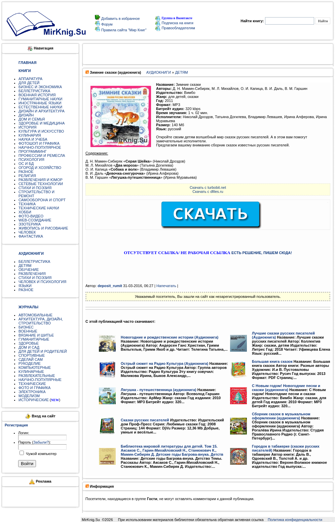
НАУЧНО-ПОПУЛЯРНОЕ (39, 147)
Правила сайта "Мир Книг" (123, 30)
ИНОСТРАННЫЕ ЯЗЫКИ (39, 103)
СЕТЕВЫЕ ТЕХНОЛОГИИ (40, 184)
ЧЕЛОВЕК (27, 232)
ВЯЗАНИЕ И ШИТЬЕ (36, 335)
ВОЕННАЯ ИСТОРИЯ (37, 95)
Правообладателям (175, 28)
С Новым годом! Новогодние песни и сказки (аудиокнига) (286, 388)
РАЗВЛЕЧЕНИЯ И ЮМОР (40, 180)
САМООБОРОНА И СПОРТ (42, 200)
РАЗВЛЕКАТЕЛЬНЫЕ (36, 376)
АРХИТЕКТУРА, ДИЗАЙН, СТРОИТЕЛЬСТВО (40, 321)
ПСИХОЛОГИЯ (31, 160)
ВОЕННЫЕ (27, 331)
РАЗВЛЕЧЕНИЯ (32, 274)
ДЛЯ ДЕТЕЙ (28, 83)
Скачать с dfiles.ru (207, 191)
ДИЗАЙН (26, 115)
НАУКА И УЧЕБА (32, 139)
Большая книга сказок (272, 361)
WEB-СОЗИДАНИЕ (34, 220)
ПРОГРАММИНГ (32, 151)
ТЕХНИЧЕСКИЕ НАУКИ (38, 208)
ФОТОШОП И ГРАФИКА (39, 143)
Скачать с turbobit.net (208, 187)
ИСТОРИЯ (27, 127)
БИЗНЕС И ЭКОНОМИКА (40, 87)
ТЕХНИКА (27, 204)
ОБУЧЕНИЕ (28, 270)
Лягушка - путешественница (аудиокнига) (158, 390)
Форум (106, 24)
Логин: (23, 433)
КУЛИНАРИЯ (29, 135)
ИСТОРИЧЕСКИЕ (33, 400)
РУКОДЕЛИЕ (29, 363)
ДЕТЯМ (24, 266)
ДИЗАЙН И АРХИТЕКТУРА (41, 111)
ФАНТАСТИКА (30, 236)
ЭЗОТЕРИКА (29, 224)
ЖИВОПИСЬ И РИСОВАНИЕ (43, 228)
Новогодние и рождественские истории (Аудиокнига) (169, 337)
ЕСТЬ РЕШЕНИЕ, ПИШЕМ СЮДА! (261, 253)
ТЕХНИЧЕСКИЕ (32, 384)
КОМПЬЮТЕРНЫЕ (34, 368)
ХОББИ (24, 212)
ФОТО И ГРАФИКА (34, 388)
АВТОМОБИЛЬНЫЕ (35, 315)
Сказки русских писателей (145, 420)
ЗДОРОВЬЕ (28, 343)
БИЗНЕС (26, 327)
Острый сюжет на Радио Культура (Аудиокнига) (164, 363)
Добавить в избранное (120, 18)
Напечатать (166, 286)
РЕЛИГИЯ (27, 176)
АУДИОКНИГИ (158, 72)
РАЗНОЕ (25, 172)
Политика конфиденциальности (295, 520)
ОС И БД (26, 164)
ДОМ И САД (28, 347)
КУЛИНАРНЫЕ (31, 372)
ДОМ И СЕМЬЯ (31, 119)
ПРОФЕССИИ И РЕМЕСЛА (41, 155)
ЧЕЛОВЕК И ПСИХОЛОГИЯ (42, 282)
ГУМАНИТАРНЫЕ (33, 339)
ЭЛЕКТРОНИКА (31, 392)
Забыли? (41, 442)
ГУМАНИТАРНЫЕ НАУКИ (40, 99)
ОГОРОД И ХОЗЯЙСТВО (39, 168)
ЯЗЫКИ (25, 286)
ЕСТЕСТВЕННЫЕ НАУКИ (40, 107)
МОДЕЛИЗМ (29, 396)
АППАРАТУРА (30, 79)
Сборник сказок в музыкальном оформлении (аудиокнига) (281, 416)
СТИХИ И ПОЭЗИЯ (34, 188)
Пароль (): (34, 442)
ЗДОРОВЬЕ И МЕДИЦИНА (41, 123)
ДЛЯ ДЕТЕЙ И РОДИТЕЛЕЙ (42, 351)
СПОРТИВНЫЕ (31, 355)
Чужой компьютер (41, 454)
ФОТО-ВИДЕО (30, 216)
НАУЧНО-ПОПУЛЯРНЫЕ (40, 380)
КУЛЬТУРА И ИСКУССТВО (41, 131)
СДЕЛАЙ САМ (30, 359)
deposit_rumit (110, 286)
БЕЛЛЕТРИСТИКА (34, 91)
